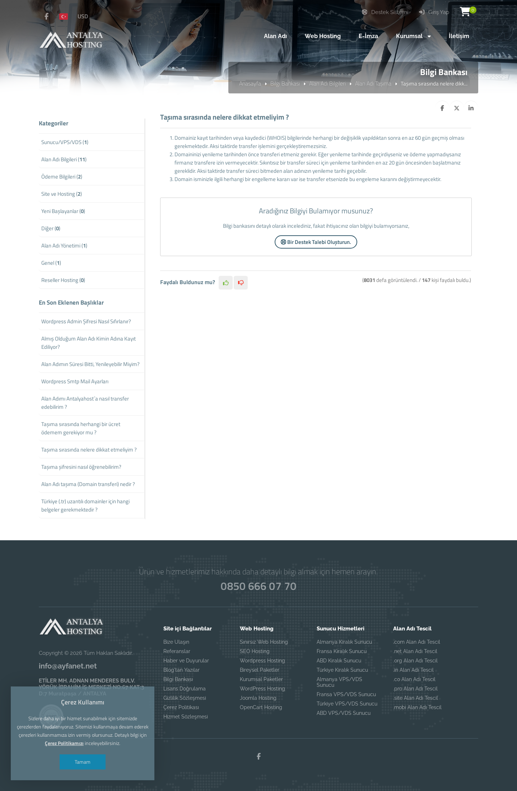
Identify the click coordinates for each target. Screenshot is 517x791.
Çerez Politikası (181, 707)
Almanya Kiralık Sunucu (344, 642)
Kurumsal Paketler (261, 679)
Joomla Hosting (258, 698)
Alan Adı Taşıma (373, 83)
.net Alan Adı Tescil (415, 651)
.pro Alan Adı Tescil (415, 688)
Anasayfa (250, 83)
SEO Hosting (255, 651)
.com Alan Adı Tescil (416, 642)
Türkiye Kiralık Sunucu (342, 670)
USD (83, 16)
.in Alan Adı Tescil (413, 670)
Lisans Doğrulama (184, 688)
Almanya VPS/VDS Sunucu (339, 682)
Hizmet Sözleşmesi (185, 717)
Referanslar (176, 651)
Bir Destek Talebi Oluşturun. (316, 242)
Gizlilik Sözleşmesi (184, 698)
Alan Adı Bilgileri (327, 83)
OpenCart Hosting (261, 707)
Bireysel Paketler (259, 670)
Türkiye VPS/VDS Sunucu (347, 704)
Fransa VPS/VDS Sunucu (346, 694)
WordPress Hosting (262, 688)
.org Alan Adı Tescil (415, 660)
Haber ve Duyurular (186, 660)
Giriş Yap (434, 12)
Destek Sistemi (385, 12)
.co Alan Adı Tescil (414, 679)
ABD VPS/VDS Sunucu (344, 713)
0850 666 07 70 (258, 586)
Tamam (82, 761)
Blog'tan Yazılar (181, 670)
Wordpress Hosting (262, 660)
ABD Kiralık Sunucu (339, 660)
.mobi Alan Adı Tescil (417, 707)
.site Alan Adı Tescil (415, 698)
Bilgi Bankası (285, 83)
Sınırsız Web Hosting (264, 642)
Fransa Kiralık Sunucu (342, 651)
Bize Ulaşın (176, 642)
